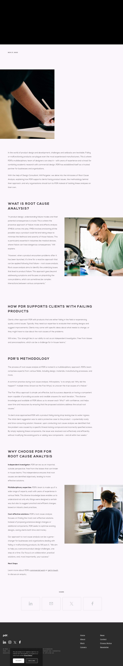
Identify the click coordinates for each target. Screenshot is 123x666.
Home (82, 635)
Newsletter (104, 647)
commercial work (37, 570)
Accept (19, 660)
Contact (103, 639)
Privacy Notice (106, 643)
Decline (32, 660)
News (102, 635)
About (82, 639)
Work (82, 643)
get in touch (53, 570)
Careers (83, 647)
